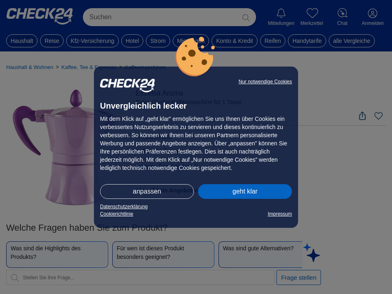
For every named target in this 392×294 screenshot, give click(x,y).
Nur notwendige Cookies (265, 82)
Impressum (280, 214)
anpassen (147, 191)
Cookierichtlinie (116, 214)
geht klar (244, 191)
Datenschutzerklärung (124, 206)
